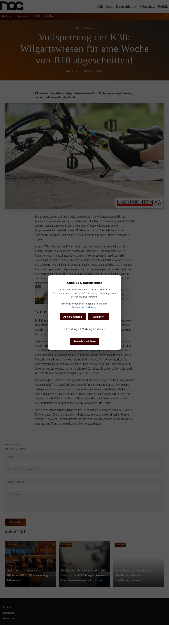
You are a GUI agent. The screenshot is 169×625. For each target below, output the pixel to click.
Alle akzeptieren (72, 316)
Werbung (85, 329)
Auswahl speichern (84, 341)
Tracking (71, 329)
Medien (99, 329)
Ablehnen (98, 316)
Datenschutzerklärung (84, 307)
